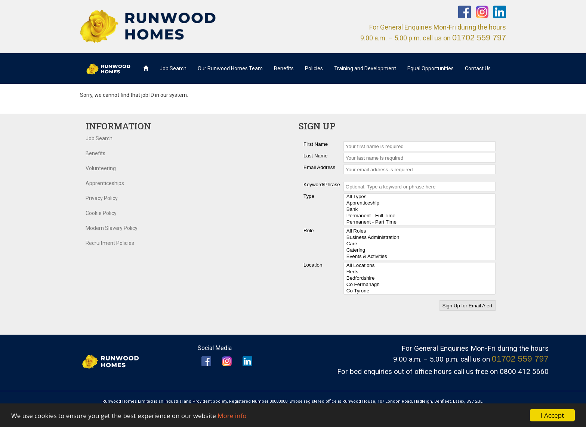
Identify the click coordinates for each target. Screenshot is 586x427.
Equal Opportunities (430, 68)
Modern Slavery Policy (112, 228)
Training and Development (365, 68)
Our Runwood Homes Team (230, 68)
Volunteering (101, 168)
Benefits (284, 68)
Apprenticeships (105, 183)
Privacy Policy (102, 198)
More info (232, 415)
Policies (314, 68)
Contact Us (478, 68)
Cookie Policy (101, 213)
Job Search (173, 68)
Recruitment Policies (110, 243)
